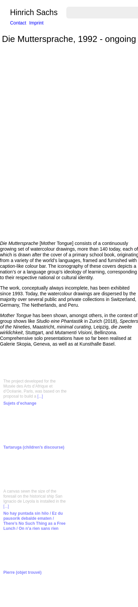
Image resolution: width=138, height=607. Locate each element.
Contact (18, 23)
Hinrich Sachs (34, 12)
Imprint (36, 23)
